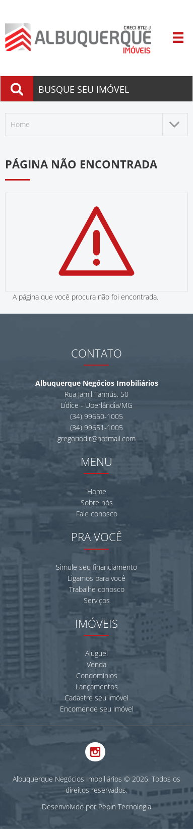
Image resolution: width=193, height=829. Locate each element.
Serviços (97, 600)
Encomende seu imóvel (97, 709)
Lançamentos (97, 686)
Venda (96, 664)
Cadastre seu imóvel (96, 697)
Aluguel (96, 653)
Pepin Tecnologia (124, 806)
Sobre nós (97, 502)
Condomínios (96, 675)
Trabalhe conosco (96, 589)
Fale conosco (96, 513)
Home (96, 491)
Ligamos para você (96, 578)
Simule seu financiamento (96, 567)
